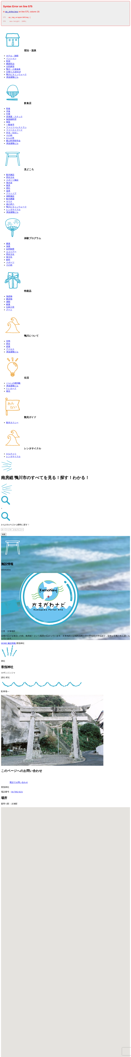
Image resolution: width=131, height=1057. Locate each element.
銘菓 (8, 305)
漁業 (8, 247)
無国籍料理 (11, 120)
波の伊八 (10, 205)
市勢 (8, 342)
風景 (8, 186)
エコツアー (11, 252)
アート (9, 310)
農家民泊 (10, 64)
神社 (8, 189)
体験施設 (10, 197)
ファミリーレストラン (16, 128)
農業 (8, 244)
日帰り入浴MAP (13, 72)
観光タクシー (12, 423)
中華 (8, 115)
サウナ (9, 202)
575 (4, 18)
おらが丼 (10, 139)
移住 (8, 392)
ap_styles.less (11, 12)
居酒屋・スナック (14, 117)
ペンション (11, 59)
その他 (9, 136)
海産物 (9, 297)
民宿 (8, 62)
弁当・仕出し (12, 133)
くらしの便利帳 (13, 384)
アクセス (10, 350)
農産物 (9, 300)
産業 (8, 347)
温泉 (8, 191)
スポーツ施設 (12, 181)
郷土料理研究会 (13, 141)
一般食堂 (10, 125)
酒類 (8, 302)
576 (4, 22)
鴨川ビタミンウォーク (16, 75)
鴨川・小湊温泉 (13, 70)
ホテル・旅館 (12, 56)
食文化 (9, 258)
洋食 (8, 112)
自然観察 (10, 250)
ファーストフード (14, 131)
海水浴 (9, 183)
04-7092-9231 (17, 793)
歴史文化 (10, 178)
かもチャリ (11, 455)
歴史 (8, 344)
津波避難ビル (12, 78)
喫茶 (8, 123)
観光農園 (10, 199)
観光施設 (10, 175)
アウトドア (11, 194)
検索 (3, 535)
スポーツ (10, 263)
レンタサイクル (13, 210)
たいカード (11, 389)
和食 (8, 109)
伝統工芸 (10, 308)
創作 (8, 260)
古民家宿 (10, 67)
